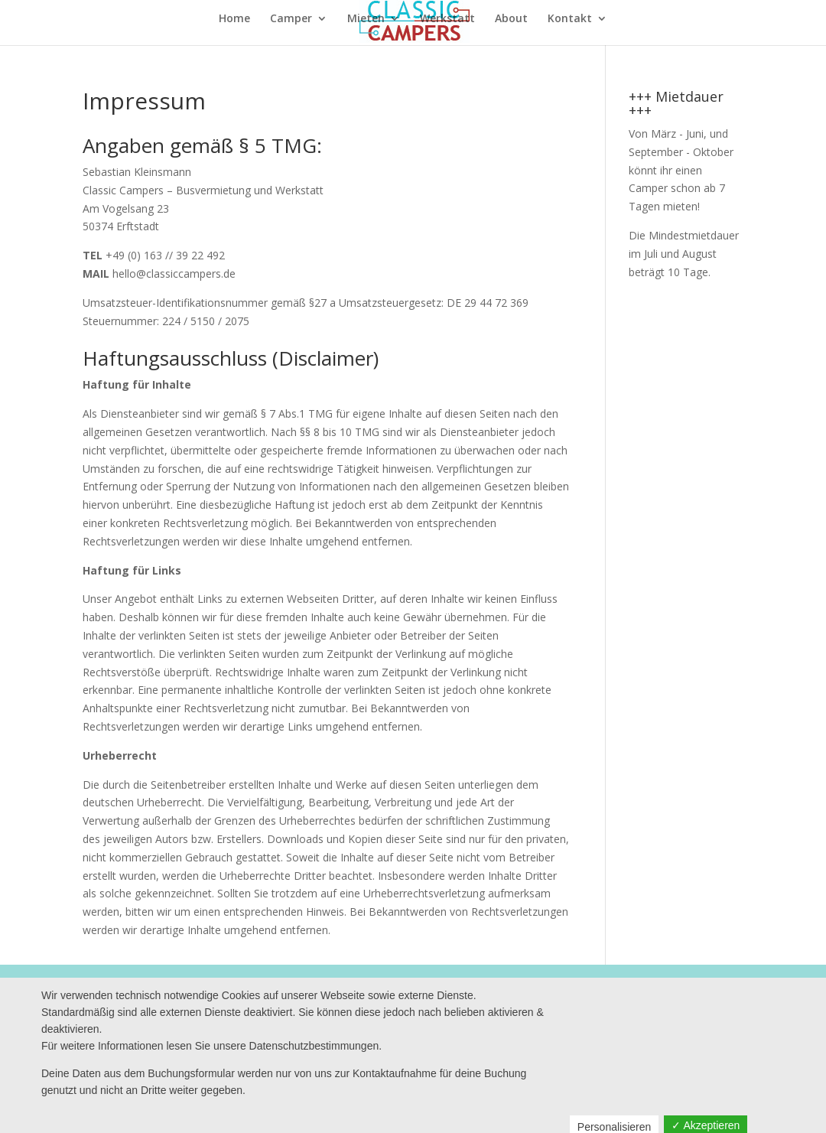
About (511, 19)
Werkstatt (447, 19)
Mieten (366, 19)
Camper (291, 19)
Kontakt (570, 19)
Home (234, 19)
